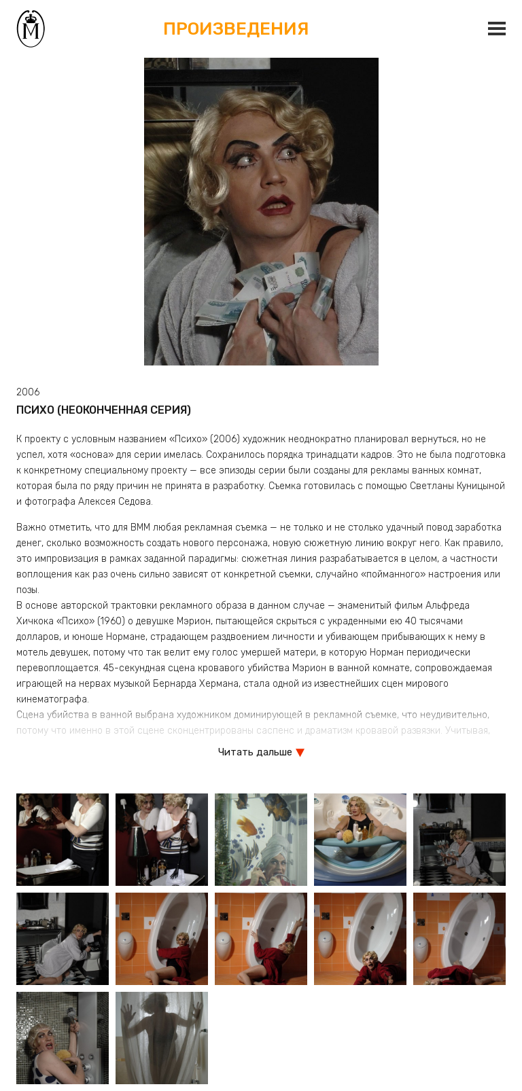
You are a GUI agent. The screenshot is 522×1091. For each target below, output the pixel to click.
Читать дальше (255, 752)
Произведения (236, 28)
